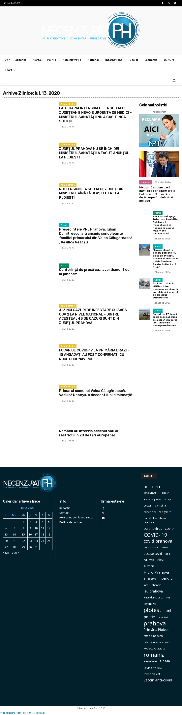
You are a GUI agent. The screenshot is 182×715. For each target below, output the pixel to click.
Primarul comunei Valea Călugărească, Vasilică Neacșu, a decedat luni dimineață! (95, 393)
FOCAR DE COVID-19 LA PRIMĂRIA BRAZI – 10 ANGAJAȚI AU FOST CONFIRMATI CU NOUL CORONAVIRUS (94, 354)
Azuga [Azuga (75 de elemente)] (168, 499)
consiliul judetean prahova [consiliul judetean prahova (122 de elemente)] (155, 520)
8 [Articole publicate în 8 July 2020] (23, 528)
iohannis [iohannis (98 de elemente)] (156, 585)
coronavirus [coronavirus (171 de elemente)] (153, 528)
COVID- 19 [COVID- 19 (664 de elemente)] (155, 535)
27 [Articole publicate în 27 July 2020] (6, 547)
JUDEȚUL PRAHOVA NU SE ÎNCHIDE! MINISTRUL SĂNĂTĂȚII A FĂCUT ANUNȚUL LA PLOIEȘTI (94, 153)
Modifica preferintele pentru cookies (22, 712)
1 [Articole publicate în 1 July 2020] (23, 522)
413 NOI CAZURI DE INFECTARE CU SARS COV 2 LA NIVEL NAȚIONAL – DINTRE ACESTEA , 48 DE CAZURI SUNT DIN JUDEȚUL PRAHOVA (93, 316)
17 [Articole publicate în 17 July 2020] (36, 534)
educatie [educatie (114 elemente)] (149, 560)
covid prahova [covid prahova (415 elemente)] (158, 541)
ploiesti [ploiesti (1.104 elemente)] (153, 610)
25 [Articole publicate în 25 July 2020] (42, 541)
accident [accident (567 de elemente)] (153, 486)
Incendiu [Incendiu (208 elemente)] (166, 578)
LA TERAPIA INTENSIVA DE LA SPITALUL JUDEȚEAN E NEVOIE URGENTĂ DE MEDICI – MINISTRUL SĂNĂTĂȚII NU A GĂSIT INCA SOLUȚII (95, 114)
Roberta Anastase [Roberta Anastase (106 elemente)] (155, 648)
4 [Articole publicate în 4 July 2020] (42, 522)
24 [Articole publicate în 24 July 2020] (36, 541)
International (68, 427)
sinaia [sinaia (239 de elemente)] (165, 661)
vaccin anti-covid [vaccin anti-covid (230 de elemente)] (158, 680)
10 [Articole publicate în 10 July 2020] (36, 528)
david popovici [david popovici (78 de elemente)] (152, 547)
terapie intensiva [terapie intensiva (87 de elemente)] (153, 667)
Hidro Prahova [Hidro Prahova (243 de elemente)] (156, 572)
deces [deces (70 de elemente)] (165, 547)
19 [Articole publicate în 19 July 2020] (48, 534)
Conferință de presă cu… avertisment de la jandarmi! (94, 271)
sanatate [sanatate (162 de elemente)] (150, 661)
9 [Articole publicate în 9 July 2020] (30, 528)
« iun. (6, 552)
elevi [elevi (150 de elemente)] (160, 560)
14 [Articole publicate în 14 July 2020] (14, 534)
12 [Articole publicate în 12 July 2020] (48, 528)
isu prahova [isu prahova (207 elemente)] (153, 591)
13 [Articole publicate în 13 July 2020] (6, 534)
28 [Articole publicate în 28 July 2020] (14, 547)
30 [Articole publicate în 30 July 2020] (30, 547)
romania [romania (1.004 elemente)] (154, 655)
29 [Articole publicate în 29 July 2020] (23, 547)
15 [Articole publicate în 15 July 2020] (23, 534)
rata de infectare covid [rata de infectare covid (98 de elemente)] (157, 642)
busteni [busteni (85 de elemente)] (148, 505)
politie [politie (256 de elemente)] (149, 617)
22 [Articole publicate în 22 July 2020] (23, 541)
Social (64, 225)
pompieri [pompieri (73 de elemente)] (163, 617)
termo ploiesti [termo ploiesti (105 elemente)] (152, 674)
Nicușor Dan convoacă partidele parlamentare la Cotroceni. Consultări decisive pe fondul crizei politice (157, 194)
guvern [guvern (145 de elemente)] (149, 566)
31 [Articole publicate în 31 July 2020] (36, 547)
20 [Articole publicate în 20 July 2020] (6, 541)
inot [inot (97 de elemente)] (146, 585)
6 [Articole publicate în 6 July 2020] (6, 528)
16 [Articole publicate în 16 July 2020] (30, 534)
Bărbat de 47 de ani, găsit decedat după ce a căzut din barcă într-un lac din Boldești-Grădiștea (165, 320)
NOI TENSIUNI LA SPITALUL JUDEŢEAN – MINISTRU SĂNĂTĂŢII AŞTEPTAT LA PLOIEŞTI (92, 193)
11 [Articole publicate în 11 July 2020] (42, 528)
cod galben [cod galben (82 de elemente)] (165, 511)
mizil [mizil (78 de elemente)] (168, 597)
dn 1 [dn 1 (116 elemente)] (167, 554)
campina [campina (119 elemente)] (160, 505)
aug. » (15, 552)
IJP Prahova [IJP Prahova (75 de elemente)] (150, 578)
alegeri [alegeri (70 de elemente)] (165, 492)
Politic (64, 265)
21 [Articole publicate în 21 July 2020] (14, 541)
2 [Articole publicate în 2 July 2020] (30, 522)
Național (145, 182)
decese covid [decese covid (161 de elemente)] (153, 554)
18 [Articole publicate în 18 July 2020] (42, 534)
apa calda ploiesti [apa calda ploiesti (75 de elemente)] (153, 499)
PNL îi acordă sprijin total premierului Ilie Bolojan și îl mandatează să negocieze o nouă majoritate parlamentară (165, 225)
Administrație (68, 104)
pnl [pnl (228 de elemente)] (168, 611)
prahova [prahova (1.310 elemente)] (155, 623)
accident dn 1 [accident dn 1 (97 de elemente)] (151, 492)
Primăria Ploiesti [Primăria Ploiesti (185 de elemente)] (156, 629)
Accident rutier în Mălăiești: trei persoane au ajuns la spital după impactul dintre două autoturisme (165, 290)
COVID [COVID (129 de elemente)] (169, 529)
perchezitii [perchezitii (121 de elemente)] (150, 604)
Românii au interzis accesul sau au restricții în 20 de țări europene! (89, 433)
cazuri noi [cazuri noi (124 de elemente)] (150, 512)
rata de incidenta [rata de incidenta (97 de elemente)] (154, 636)
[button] (174, 80)
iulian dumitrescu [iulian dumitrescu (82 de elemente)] (153, 597)
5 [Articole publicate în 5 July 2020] (49, 522)
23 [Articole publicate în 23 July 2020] (30, 541)
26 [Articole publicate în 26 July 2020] (48, 541)
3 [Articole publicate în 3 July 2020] (36, 522)
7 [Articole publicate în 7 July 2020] (14, 528)
